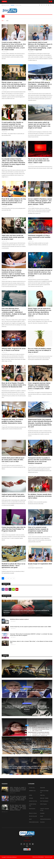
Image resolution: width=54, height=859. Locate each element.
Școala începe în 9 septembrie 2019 (40, 564)
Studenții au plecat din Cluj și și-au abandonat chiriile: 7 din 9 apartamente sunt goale (13, 565)
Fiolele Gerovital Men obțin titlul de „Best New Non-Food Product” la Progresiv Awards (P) (13, 529)
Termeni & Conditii (48, 857)
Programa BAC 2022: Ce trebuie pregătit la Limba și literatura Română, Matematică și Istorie (12, 421)
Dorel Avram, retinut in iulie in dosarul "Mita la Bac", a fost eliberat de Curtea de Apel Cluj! (31, 642)
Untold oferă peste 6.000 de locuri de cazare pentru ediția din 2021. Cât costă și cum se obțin (13, 459)
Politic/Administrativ (27, 686)
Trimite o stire (18, 5)
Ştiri (3, 20)
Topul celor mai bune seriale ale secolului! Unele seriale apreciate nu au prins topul (13, 237)
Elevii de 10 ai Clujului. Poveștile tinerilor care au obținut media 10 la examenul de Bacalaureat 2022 (14, 384)
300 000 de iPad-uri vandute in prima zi (19, 619)
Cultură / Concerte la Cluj (27, 743)
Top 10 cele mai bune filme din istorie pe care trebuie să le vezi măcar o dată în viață (39, 160)
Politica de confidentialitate (38, 857)
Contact (12, 5)
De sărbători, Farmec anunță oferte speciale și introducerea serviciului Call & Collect (40, 496)
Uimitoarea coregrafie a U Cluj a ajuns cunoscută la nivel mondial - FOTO (39, 237)
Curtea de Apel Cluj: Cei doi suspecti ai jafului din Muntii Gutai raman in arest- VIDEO (30, 626)
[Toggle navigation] (3, 16)
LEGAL (27, 763)
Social (27, 666)
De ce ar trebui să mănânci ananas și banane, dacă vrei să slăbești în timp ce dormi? (39, 350)
